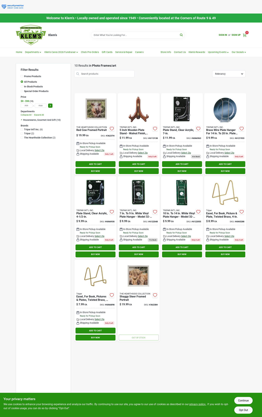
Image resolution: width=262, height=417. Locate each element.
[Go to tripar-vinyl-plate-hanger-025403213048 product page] (182, 217)
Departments (32, 52)
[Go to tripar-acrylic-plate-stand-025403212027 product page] (182, 134)
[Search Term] (138, 35)
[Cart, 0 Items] (244, 35)
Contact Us (180, 52)
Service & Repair (123, 52)
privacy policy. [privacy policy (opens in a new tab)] (197, 404)
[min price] (26, 106)
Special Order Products (36, 91)
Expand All (39, 115)
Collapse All (26, 115)
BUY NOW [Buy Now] (95, 171)
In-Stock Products (33, 86)
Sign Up (236, 35)
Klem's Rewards (197, 52)
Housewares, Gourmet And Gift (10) (42, 120)
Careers (139, 52)
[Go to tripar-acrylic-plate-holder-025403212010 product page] (95, 217)
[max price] (40, 106)
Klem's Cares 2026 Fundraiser (60, 52)
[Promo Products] (22, 76)
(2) (29, 133)
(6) (33, 129)
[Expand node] (22, 119)
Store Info (166, 52)
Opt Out (243, 410)
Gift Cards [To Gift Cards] (107, 52)
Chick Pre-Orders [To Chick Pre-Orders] (90, 52)
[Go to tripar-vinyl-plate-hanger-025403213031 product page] (139, 217)
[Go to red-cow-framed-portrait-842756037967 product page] (95, 134)
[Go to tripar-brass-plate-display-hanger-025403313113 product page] (225, 134)
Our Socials (238, 52)
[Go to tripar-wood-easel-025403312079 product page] (139, 134)
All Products (30, 82)
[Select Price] (50, 106)
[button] (218, 52)
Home (19, 52)
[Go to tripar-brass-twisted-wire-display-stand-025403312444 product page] (225, 217)
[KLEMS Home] (31, 35)
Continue (243, 400)
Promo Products (32, 76)
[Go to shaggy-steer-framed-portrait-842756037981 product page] (139, 301)
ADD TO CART (95, 164)
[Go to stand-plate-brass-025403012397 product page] (95, 301)
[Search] (181, 35)
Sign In (223, 35)
